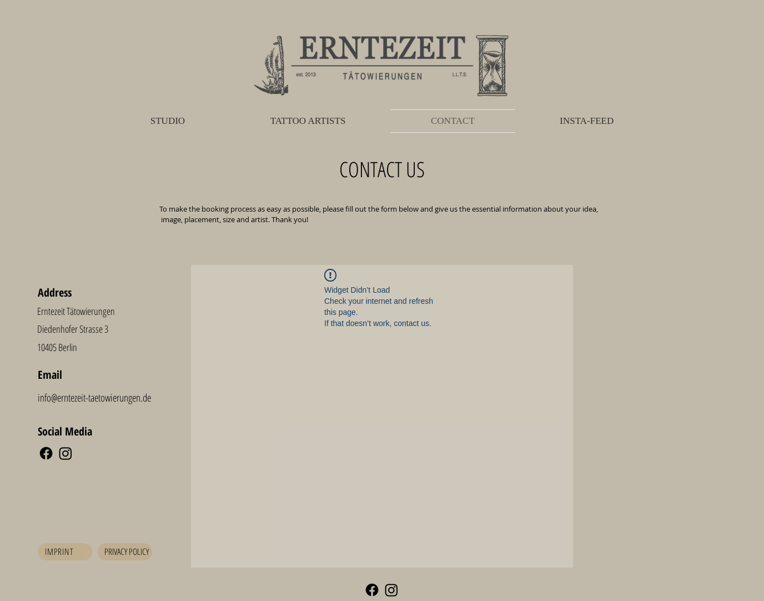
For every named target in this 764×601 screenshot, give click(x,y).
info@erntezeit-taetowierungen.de (94, 397)
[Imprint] (65, 552)
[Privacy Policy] (125, 552)
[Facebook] (46, 453)
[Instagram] (65, 453)
